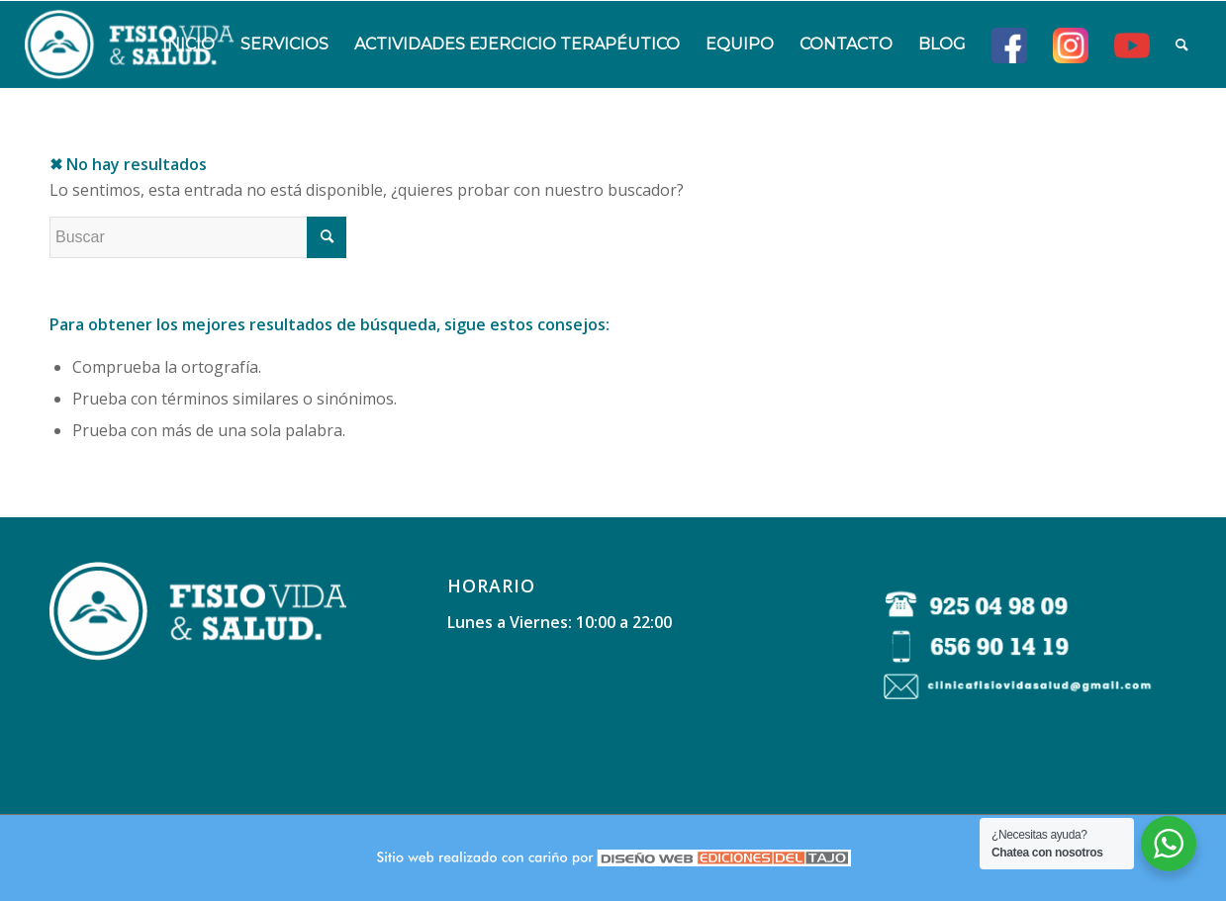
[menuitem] (188, 44)
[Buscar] (1182, 44)
